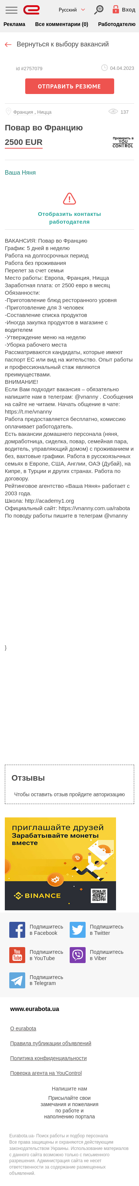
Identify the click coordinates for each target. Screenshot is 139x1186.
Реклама (14, 24)
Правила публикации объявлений (51, 1043)
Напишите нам (69, 1089)
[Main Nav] (11, 11)
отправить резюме (69, 86)
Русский (68, 9)
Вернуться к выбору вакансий (63, 44)
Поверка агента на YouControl (46, 1073)
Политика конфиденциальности (48, 1058)
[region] (69, 586)
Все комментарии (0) (61, 24)
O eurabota (23, 1028)
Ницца (44, 112)
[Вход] (98, 9)
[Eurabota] (31, 9)
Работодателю (117, 24)
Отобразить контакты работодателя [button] (69, 218)
